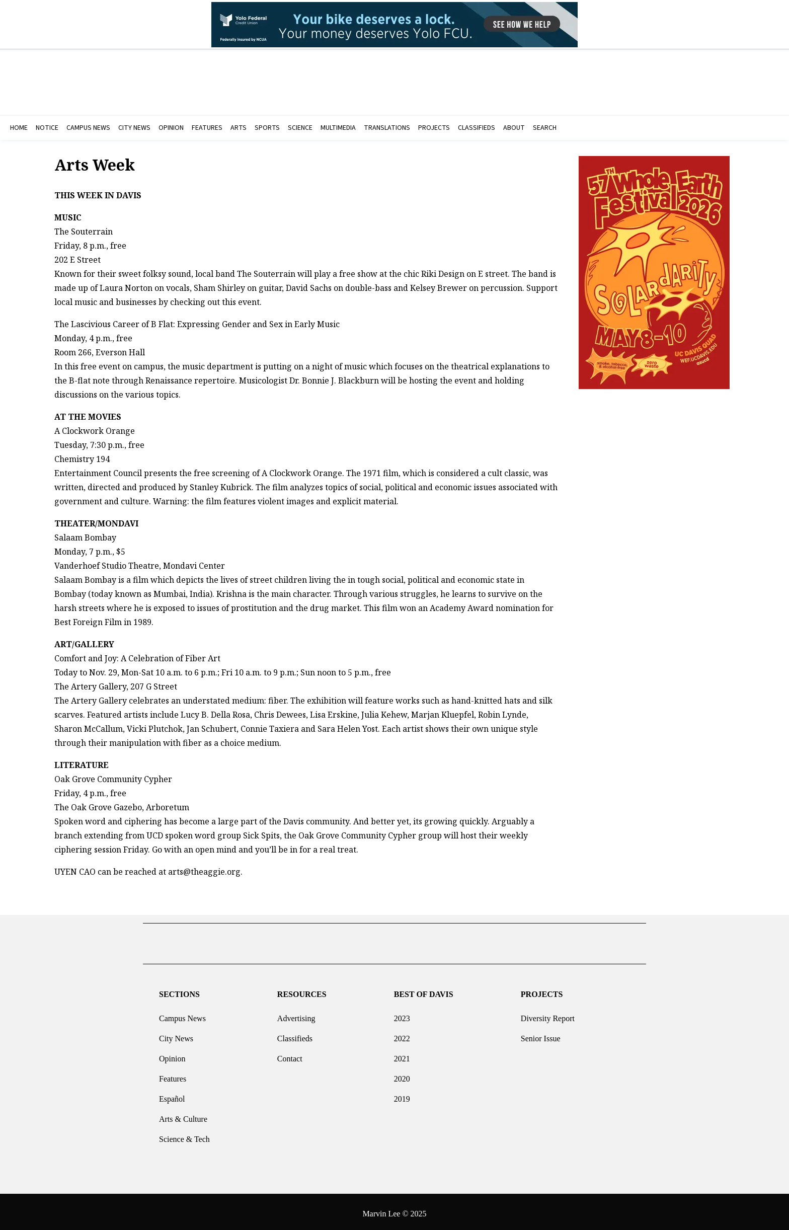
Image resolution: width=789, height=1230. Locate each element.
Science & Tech (184, 1135)
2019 (402, 1095)
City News (176, 1034)
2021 (402, 1054)
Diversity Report (548, 1014)
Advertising (296, 1014)
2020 (402, 1074)
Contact (289, 1054)
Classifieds (294, 1034)
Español (172, 1095)
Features (172, 1074)
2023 (402, 1014)
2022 (402, 1034)
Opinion (172, 1054)
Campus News (182, 1014)
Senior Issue (541, 1034)
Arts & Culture (183, 1115)
